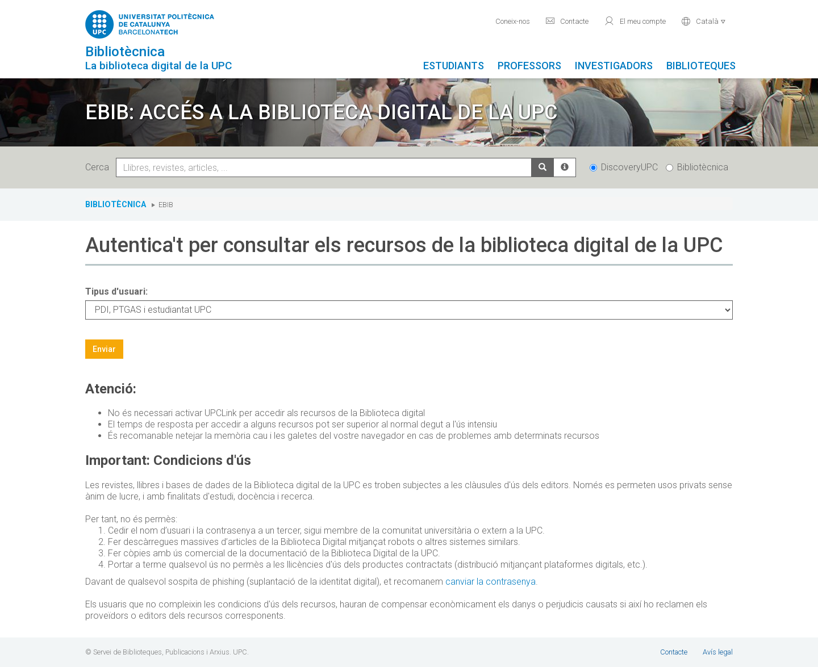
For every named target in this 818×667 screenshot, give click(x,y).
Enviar (104, 349)
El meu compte (635, 21)
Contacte (567, 21)
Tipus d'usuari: (116, 291)
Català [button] (703, 21)
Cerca (99, 167)
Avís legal (718, 652)
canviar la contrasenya (490, 581)
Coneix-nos (512, 21)
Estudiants (453, 66)
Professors (529, 66)
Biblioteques (701, 66)
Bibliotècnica (697, 167)
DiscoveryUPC (624, 167)
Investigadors (614, 66)
